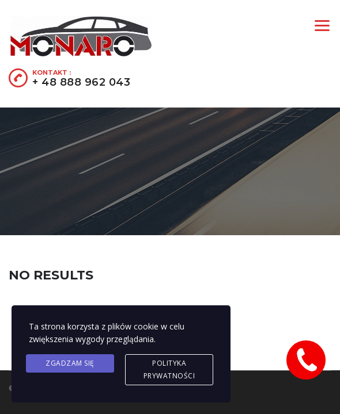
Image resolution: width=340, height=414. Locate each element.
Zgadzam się (70, 363)
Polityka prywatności (169, 369)
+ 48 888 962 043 (81, 82)
